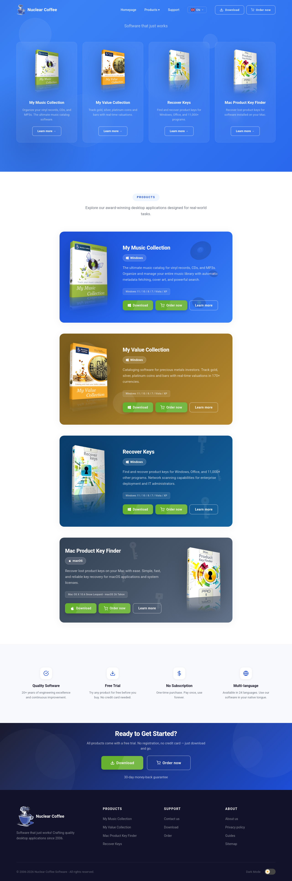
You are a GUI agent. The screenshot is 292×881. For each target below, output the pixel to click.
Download (229, 10)
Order (168, 836)
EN (197, 10)
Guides (230, 836)
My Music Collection (117, 819)
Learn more (204, 305)
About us (231, 819)
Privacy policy (235, 827)
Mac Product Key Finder (120, 836)
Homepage (128, 10)
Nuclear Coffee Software (50, 871)
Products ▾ (152, 10)
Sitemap (231, 844)
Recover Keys (112, 844)
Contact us (172, 819)
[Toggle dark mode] (270, 872)
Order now (171, 305)
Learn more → (46, 131)
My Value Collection (117, 827)
